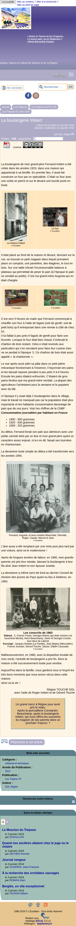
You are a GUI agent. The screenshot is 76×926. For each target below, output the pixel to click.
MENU (59, 75)
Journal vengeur (14, 859)
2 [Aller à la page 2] (7, 821)
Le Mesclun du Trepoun (19, 829)
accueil (5, 107)
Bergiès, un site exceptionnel (23, 886)
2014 (7, 771)
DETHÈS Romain (20, 853)
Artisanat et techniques (17, 763)
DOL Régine (64, 134)
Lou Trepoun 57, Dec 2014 (16, 111)
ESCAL (40, 921)
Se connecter (14, 87)
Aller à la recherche (46, 1)
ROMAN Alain (17, 880)
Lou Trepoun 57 (13, 779)
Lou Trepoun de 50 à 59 (43, 107)
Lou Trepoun (20, 107)
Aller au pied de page (28, 5)
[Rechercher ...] (52, 87)
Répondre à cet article (27, 742)
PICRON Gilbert (19, 893)
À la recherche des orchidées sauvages (30, 873)
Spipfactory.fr (44, 923)
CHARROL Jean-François (24, 867)
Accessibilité (8, 2)
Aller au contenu (25, 1)
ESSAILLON (17, 837)
